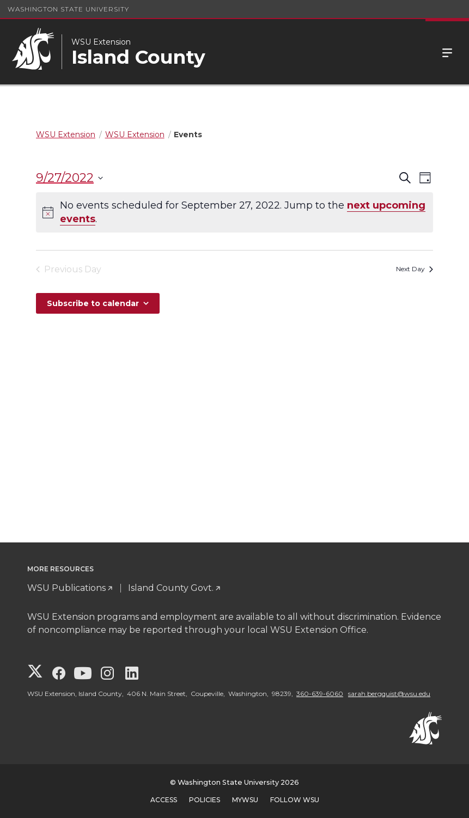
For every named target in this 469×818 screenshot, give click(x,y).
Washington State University (68, 9)
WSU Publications (66, 588)
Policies (204, 800)
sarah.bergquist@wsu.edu (389, 693)
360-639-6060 (319, 693)
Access (163, 800)
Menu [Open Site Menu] (447, 51)
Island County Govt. (171, 588)
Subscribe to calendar (93, 303)
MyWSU (245, 800)
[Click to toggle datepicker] (69, 178)
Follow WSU (294, 800)
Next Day (414, 269)
